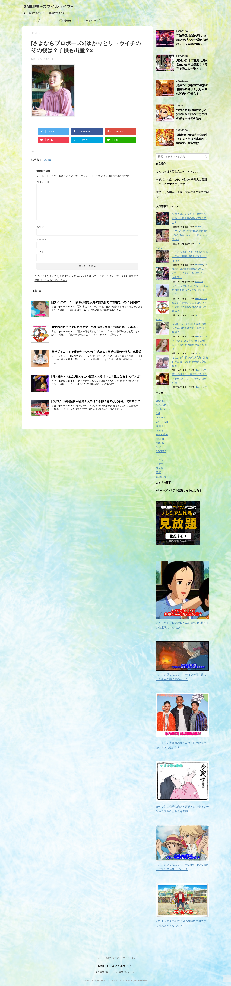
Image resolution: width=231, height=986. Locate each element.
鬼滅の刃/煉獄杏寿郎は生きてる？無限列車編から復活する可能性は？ (192, 139)
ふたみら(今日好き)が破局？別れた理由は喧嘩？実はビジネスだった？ (190, 256)
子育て (159, 464)
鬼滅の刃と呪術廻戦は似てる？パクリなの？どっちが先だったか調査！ (189, 273)
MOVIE (198, 227)
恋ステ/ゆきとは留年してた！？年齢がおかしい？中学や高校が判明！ (189, 378)
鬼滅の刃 (199, 282)
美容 (158, 472)
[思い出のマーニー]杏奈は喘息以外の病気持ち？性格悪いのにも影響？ (95, 302)
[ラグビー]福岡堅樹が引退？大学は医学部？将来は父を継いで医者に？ (95, 401)
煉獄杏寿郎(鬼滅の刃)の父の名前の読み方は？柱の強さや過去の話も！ (191, 114)
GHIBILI (199, 244)
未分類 (159, 468)
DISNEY (160, 417)
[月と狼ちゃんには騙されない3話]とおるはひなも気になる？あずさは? (96, 376)
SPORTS (161, 451)
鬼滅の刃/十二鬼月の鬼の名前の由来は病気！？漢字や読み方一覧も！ (192, 64)
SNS (158, 447)
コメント (42, 182)
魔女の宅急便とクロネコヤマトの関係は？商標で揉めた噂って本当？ (95, 327)
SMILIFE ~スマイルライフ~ (48, 6)
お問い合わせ (64, 20)
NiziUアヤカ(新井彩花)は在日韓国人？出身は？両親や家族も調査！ (189, 344)
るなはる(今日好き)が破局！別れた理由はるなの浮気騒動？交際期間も (190, 361)
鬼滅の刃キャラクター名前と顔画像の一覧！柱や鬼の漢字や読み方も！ (189, 218)
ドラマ (159, 459)
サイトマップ (93, 20)
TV (205, 265)
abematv (199, 265)
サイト (40, 252)
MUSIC (198, 353)
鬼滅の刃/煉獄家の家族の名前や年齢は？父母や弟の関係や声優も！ (192, 89)
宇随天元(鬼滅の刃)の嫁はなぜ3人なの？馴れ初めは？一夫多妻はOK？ (192, 39)
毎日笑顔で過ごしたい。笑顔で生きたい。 (116, 972)
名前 (40, 226)
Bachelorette (163, 409)
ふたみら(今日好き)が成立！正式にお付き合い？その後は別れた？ (190, 290)
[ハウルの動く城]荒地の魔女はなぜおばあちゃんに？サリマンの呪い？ (190, 235)
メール (41, 239)
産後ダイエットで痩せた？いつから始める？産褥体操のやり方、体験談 (96, 351)
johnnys (160, 430)
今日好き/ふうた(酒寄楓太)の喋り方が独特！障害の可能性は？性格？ (189, 328)
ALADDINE (162, 404)
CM (158, 413)
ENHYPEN (162, 421)
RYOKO (46, 159)
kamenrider (162, 434)
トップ (36, 20)
